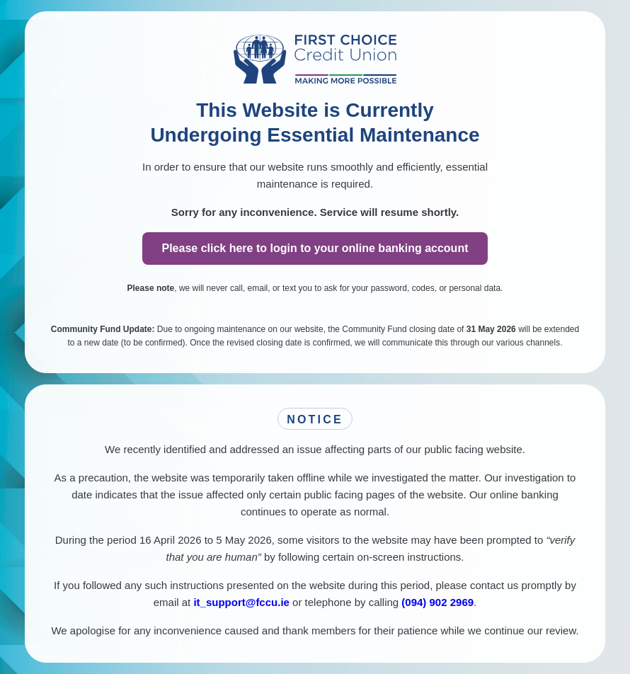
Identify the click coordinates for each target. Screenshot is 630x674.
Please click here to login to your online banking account (315, 248)
